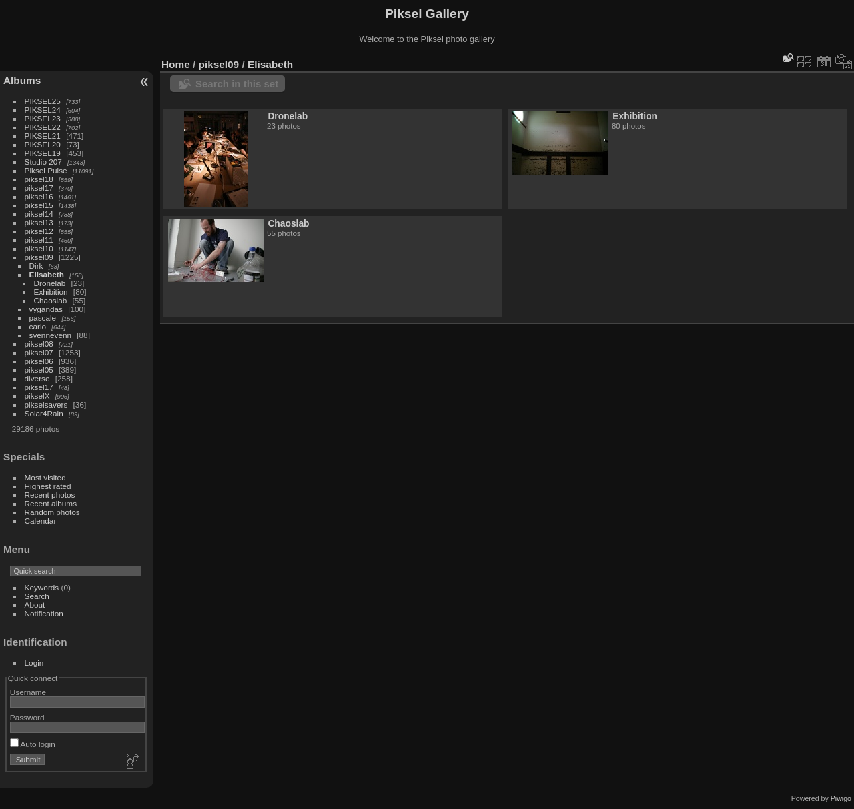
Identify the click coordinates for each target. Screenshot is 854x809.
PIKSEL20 (43, 144)
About (35, 604)
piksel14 (39, 213)
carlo (38, 326)
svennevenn (50, 335)
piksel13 (39, 222)
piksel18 (39, 179)
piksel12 (39, 231)
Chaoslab (50, 300)
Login (34, 662)
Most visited (45, 477)
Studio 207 (43, 161)
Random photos (52, 512)
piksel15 (39, 205)
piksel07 (39, 352)
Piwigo (841, 798)
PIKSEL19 (43, 153)
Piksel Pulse (46, 170)
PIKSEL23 (43, 118)
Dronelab (50, 283)
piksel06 (39, 361)
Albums (22, 80)
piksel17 (39, 187)
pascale (43, 317)
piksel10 (39, 248)
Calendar (41, 520)
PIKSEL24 (43, 109)
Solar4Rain (44, 413)
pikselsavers (46, 404)
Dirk (36, 265)
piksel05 (39, 369)
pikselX (37, 395)
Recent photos (50, 494)
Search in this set (236, 83)
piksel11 (39, 239)
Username (28, 692)
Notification (44, 613)
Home (175, 64)
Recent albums (51, 503)
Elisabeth (46, 274)
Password (27, 717)
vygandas (46, 309)
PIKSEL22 (43, 127)
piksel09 (39, 257)
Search (37, 596)
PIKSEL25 (43, 101)
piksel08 (39, 343)
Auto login (32, 744)
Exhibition (51, 291)
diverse (37, 378)
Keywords (42, 587)
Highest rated (48, 486)
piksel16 (39, 196)
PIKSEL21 (43, 135)
